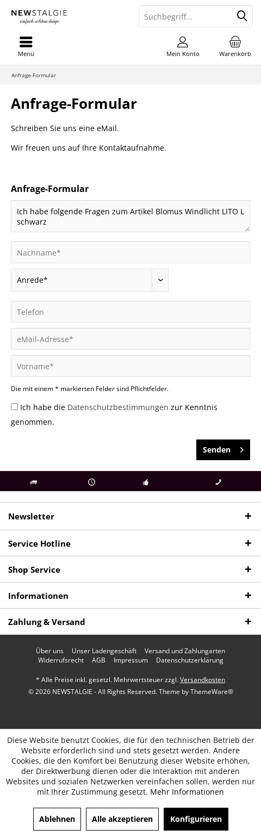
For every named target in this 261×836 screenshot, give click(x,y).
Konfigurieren (196, 819)
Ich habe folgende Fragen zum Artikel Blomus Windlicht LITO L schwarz (130, 216)
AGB (98, 660)
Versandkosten (202, 679)
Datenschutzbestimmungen (118, 407)
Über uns (50, 651)
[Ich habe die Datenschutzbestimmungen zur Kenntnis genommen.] (14, 406)
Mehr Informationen (187, 792)
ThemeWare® (211, 691)
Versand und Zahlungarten (185, 651)
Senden (223, 448)
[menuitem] (235, 46)
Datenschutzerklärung (189, 660)
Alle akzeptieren (122, 819)
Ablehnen (57, 819)
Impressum (131, 660)
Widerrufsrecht (61, 660)
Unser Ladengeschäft (104, 651)
